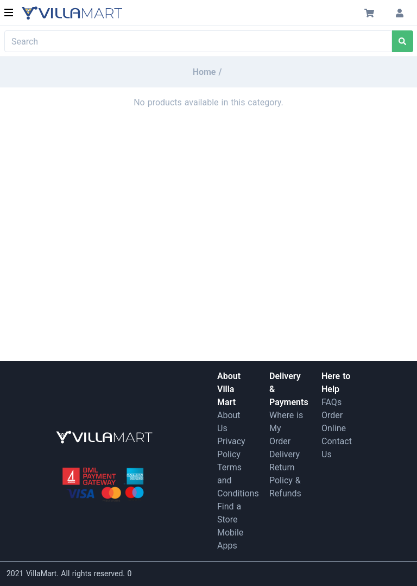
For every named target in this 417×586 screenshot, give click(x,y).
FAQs (331, 402)
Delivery (284, 454)
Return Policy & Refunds (285, 480)
